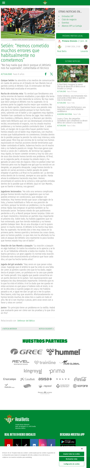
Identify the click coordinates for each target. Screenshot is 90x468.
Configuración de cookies (72, 464)
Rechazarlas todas (71, 459)
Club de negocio (67, 19)
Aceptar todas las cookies (71, 454)
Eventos (63, 22)
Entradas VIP (65, 16)
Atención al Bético (20, 425)
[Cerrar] (82, 448)
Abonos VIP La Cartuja (70, 25)
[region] (43, 457)
